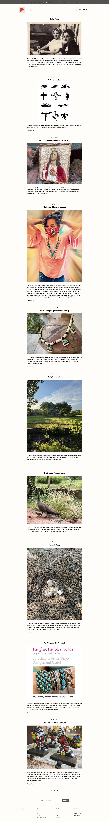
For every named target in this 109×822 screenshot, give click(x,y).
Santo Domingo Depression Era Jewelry (54, 310)
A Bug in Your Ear (54, 80)
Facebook (58, 817)
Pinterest (57, 815)
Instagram (58, 812)
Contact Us (39, 819)
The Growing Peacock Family (54, 473)
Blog (76, 9)
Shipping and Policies (41, 817)
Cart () (85, 9)
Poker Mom (54, 19)
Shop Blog (58, 813)
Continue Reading (31, 70)
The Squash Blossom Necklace (54, 207)
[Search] (89, 10)
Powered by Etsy (77, 815)
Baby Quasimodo (54, 377)
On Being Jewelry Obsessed (54, 643)
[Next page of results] (57, 791)
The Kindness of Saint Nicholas (54, 723)
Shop (72, 9)
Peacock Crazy (54, 545)
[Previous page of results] (51, 791)
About (80, 9)
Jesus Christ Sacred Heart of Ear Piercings (54, 140)
